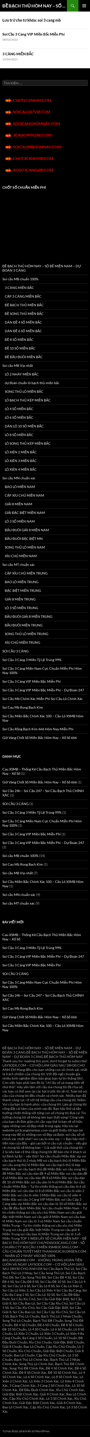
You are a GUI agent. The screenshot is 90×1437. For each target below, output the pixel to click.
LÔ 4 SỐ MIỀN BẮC (19, 409)
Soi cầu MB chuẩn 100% (20, 279)
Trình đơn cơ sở (84, 6)
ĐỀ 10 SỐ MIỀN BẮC (20, 348)
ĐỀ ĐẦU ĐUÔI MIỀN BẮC (24, 357)
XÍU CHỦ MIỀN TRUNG (22, 642)
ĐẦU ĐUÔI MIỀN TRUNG (23, 625)
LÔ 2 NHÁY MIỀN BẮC (22, 374)
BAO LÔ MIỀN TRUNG (21, 582)
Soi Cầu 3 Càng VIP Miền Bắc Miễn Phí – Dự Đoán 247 (43, 690)
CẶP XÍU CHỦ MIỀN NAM (24, 495)
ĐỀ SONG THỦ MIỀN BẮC (24, 314)
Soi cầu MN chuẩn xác (19, 478)
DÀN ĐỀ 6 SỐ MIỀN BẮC (23, 331)
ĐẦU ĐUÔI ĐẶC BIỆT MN (24, 539)
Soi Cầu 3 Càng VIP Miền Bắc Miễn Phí (33, 34)
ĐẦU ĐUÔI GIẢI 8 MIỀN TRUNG (28, 616)
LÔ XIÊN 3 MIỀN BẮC (21, 461)
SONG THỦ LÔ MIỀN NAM (25, 547)
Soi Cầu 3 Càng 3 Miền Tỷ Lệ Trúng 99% (31, 660)
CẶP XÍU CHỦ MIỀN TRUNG (26, 573)
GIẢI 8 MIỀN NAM (18, 504)
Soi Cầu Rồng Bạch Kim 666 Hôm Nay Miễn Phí (37, 729)
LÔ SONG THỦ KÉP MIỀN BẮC (28, 443)
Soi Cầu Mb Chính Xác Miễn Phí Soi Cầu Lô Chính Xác (42, 699)
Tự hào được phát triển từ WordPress (25, 1431)
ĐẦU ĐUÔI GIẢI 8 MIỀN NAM (27, 530)
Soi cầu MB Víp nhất (17, 365)
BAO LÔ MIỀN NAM (20, 487)
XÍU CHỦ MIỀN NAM (21, 556)
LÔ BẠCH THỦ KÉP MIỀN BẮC (28, 400)
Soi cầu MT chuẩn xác (18, 564)
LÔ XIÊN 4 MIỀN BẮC (21, 469)
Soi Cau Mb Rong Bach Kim (22, 707)
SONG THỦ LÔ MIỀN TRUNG (26, 634)
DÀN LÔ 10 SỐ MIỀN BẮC (24, 426)
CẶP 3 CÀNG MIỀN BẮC (23, 296)
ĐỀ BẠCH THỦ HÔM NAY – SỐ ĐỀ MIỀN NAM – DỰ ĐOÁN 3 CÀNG (34, 5)
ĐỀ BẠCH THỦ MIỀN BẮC (24, 305)
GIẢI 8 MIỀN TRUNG (20, 599)
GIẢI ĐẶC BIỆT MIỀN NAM (25, 513)
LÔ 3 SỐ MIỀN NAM (20, 521)
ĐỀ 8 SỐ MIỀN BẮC (19, 339)
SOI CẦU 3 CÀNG (15, 651)
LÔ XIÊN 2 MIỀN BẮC (21, 452)
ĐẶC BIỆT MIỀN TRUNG (23, 590)
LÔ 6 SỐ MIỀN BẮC (19, 417)
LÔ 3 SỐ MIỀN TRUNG (21, 608)
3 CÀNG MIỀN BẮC (18, 54)
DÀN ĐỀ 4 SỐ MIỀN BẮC (23, 322)
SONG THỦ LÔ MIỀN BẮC (24, 391)
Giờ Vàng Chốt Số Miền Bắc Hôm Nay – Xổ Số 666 (39, 738)
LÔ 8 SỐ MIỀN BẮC (19, 435)
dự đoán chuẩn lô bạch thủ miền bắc (32, 383)
